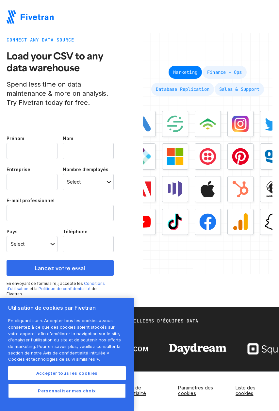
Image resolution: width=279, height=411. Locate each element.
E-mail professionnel (31, 200)
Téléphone (75, 231)
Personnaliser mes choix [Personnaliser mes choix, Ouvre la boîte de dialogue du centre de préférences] (67, 390)
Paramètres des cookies (195, 390)
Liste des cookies (245, 390)
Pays (12, 231)
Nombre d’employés (85, 169)
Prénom (15, 138)
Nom (68, 138)
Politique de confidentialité (64, 288)
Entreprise (18, 169)
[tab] (185, 72)
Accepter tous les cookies (67, 373)
